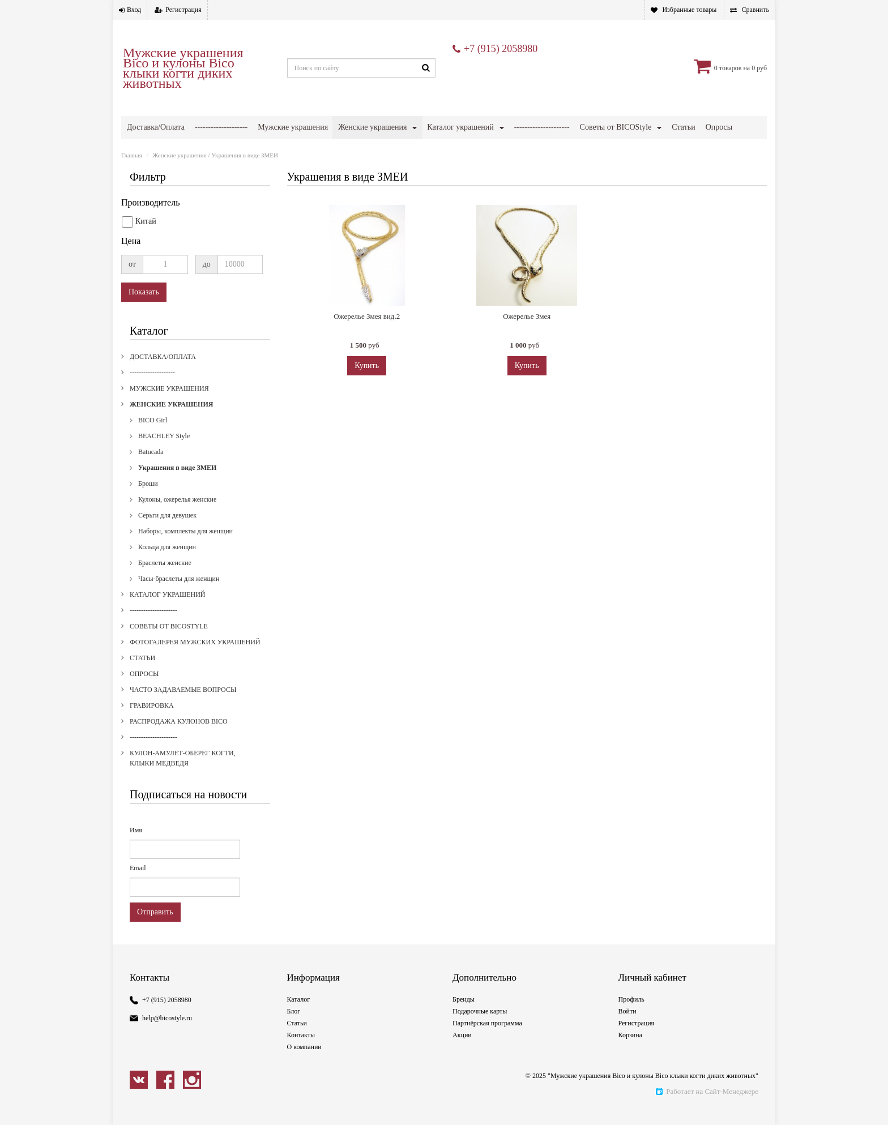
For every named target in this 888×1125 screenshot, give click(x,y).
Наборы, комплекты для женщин (185, 547)
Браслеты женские (164, 579)
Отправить (155, 928)
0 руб (759, 68)
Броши (148, 500)
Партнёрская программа (487, 1039)
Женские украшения (372, 127)
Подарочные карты (479, 1028)
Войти (627, 1028)
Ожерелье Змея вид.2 (367, 332)
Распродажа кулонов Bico (465, 150)
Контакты (301, 1051)
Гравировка (382, 150)
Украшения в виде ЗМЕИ (177, 484)
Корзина (630, 1051)
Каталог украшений (460, 127)
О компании (304, 1063)
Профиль (631, 1016)
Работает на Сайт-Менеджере (706, 1107)
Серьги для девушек (167, 532)
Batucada (151, 468)
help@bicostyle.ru (167, 1034)
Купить (367, 382)
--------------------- (542, 127)
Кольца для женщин (167, 563)
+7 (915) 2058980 (500, 48)
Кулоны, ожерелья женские (177, 516)
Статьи (142, 674)
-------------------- (221, 127)
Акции (462, 1051)
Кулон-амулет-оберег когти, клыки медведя (656, 150)
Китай (139, 238)
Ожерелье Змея (526, 332)
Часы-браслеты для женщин (178, 595)
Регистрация (183, 10)
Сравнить (755, 10)
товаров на (734, 68)
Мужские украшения (293, 127)
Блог (294, 1028)
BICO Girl (152, 436)
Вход (134, 10)
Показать (144, 308)
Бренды (463, 1016)
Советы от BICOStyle (616, 127)
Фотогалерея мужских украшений (184, 150)
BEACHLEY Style (164, 452)
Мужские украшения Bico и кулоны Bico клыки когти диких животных (183, 68)
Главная (131, 171)
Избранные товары (689, 10)
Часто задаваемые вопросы (307, 150)
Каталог (298, 1016)
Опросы (144, 690)
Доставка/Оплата (156, 127)
